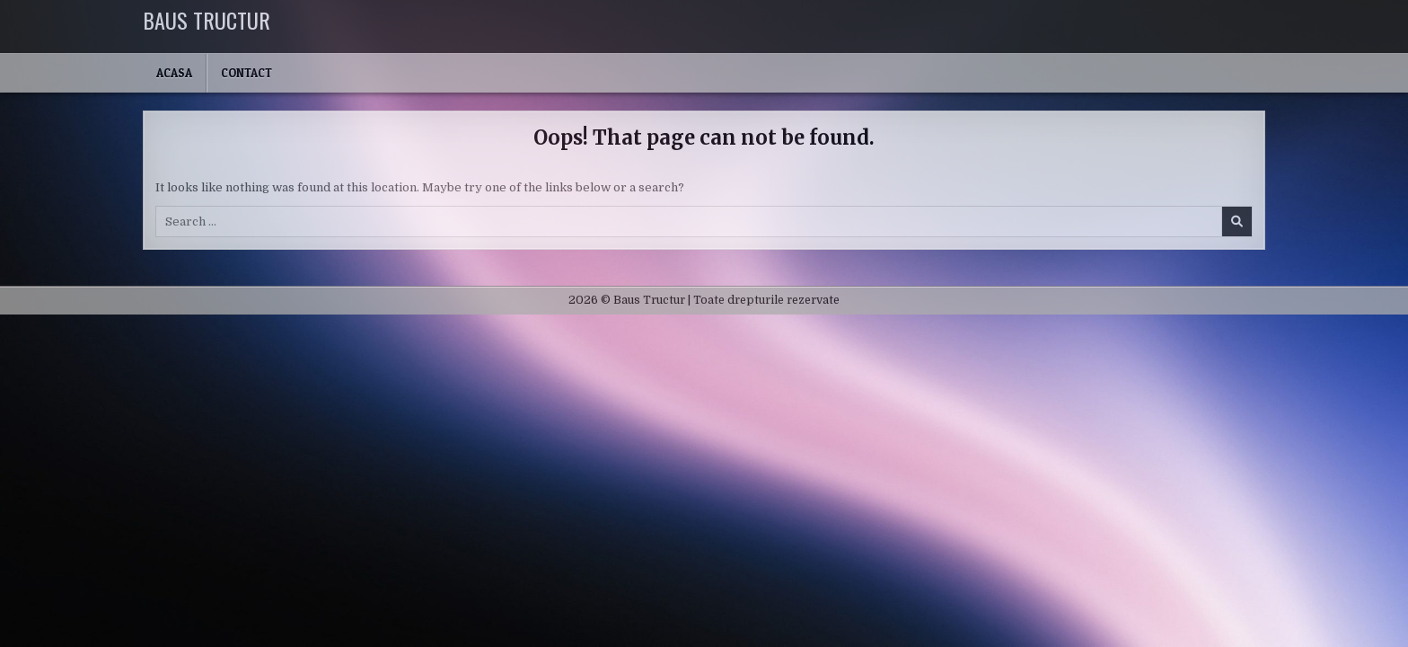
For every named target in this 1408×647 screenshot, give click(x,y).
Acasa (174, 73)
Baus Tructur (206, 20)
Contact (246, 73)
